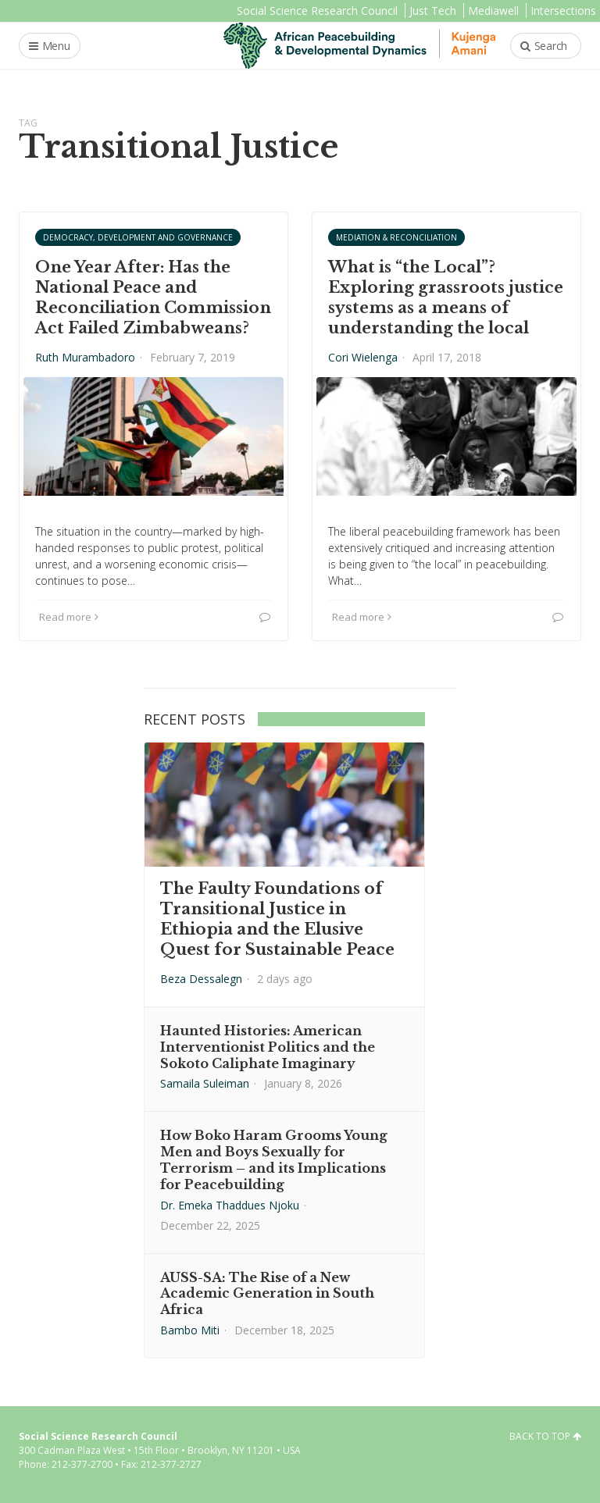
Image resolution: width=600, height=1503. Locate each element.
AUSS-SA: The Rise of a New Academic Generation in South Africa (267, 1294)
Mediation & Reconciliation (396, 237)
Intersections (563, 10)
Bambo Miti (190, 1330)
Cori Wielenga (363, 357)
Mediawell (493, 10)
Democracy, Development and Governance (138, 237)
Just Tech (432, 10)
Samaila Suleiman (204, 1083)
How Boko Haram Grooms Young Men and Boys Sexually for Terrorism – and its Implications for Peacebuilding (274, 1159)
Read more (68, 617)
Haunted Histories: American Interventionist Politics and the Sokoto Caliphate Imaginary (267, 1047)
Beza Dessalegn (201, 978)
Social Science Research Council (317, 10)
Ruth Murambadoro (85, 357)
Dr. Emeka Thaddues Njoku (229, 1205)
